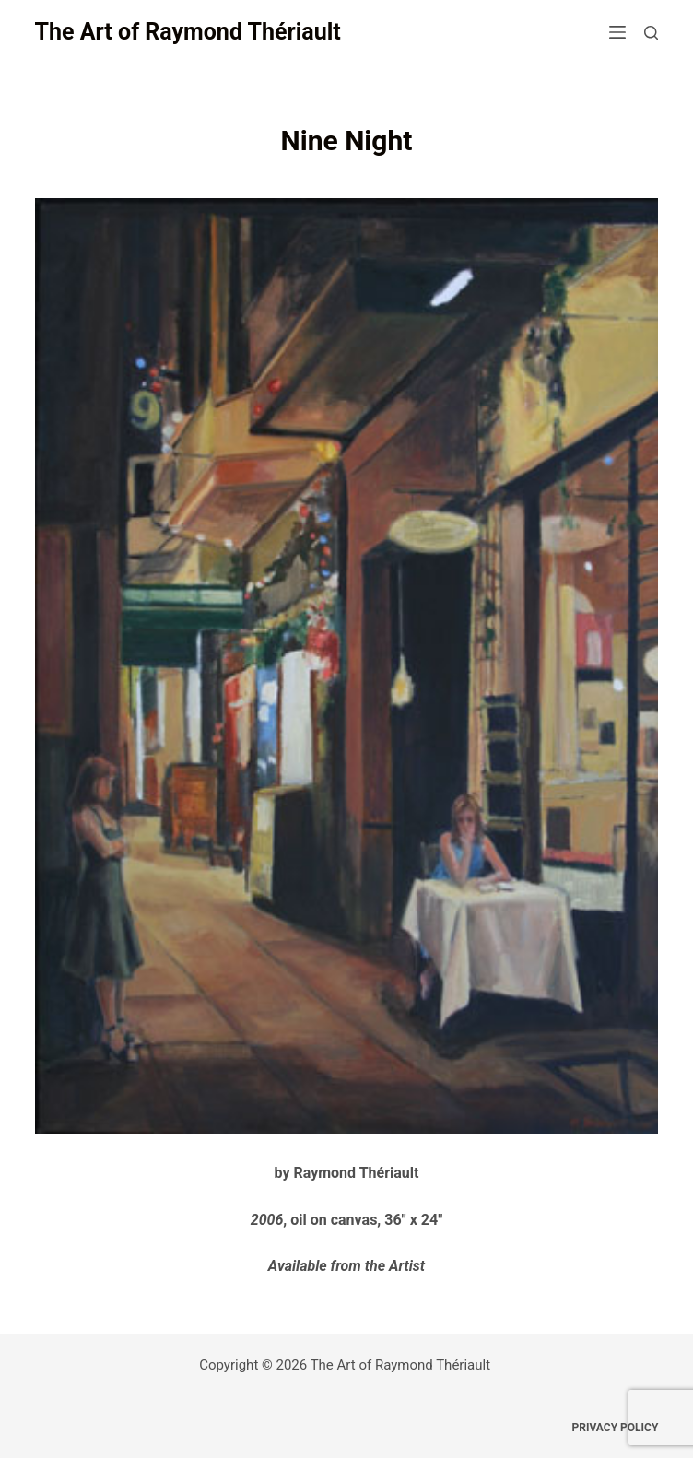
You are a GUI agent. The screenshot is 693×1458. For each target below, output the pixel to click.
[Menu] (617, 32)
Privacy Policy (615, 1427)
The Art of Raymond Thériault (188, 31)
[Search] (651, 33)
